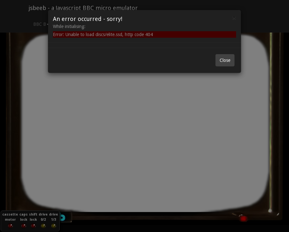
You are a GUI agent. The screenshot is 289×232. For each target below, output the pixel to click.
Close (225, 60)
